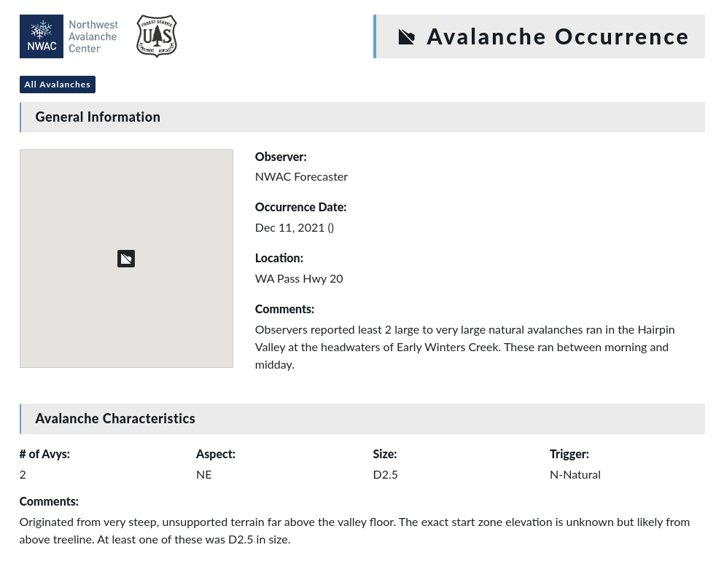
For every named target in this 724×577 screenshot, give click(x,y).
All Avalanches (58, 84)
